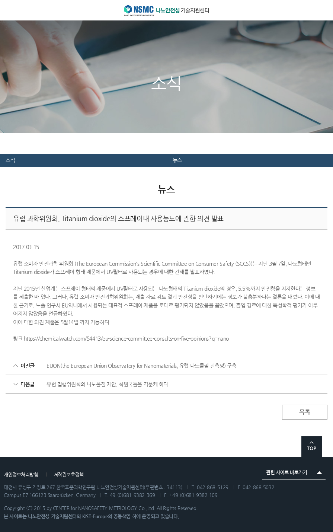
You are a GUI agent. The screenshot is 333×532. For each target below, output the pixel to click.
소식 (10, 160)
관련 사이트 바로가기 (294, 472)
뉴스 (177, 160)
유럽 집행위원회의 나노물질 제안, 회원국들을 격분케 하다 (107, 384)
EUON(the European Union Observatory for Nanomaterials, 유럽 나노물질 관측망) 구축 (142, 366)
